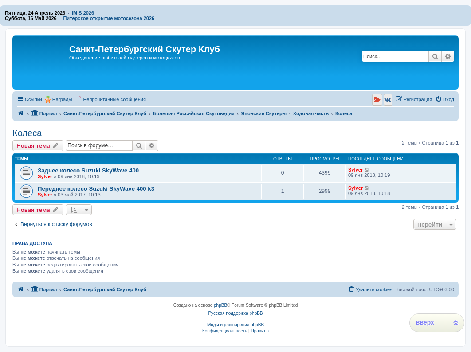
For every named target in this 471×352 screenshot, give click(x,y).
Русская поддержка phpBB (235, 313)
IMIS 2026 (83, 13)
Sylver (45, 176)
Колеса (27, 133)
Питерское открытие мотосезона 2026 (108, 18)
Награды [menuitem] (62, 99)
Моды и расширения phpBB (235, 324)
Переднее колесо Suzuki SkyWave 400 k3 (96, 188)
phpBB (220, 305)
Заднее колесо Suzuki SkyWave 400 (88, 170)
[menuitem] (110, 99)
